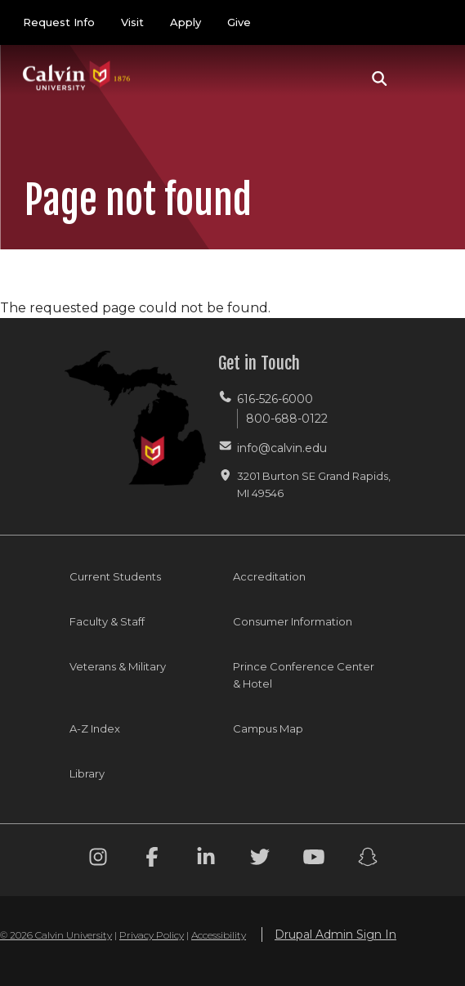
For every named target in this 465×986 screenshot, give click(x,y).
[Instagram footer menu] (98, 859)
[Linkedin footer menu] (206, 859)
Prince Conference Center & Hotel (303, 675)
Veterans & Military (117, 666)
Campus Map (268, 728)
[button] (379, 78)
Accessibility (218, 935)
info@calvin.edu (282, 448)
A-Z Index (94, 728)
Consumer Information (292, 621)
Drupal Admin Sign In (335, 934)
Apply (185, 22)
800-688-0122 (287, 418)
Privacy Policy (151, 935)
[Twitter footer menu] (260, 859)
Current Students (115, 576)
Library (87, 773)
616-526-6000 (275, 399)
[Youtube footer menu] (314, 859)
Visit (132, 22)
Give (239, 22)
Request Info (59, 22)
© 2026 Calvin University (56, 935)
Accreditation (269, 576)
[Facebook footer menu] (152, 859)
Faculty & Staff (107, 621)
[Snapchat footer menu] (367, 859)
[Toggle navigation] (423, 78)
